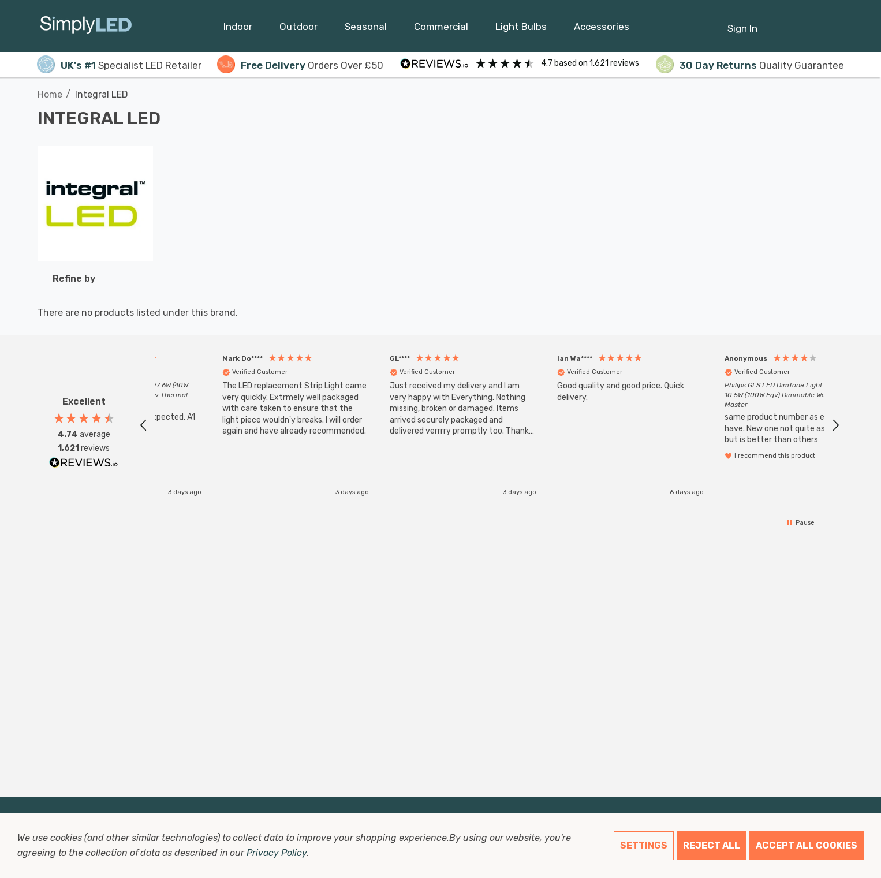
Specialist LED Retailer (119, 65)
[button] (144, 425)
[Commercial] (441, 29)
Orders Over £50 (300, 65)
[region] (489, 425)
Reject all (711, 845)
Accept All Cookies (806, 845)
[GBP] (835, 26)
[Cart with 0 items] (807, 22)
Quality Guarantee (750, 65)
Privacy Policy (276, 852)
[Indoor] (237, 29)
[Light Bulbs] (521, 29)
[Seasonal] (366, 29)
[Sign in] (742, 22)
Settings (643, 845)
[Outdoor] (298, 29)
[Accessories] (601, 29)
